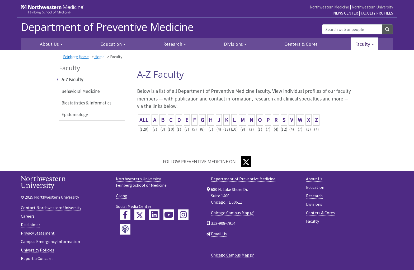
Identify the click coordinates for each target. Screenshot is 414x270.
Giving (121, 195)
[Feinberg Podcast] (125, 229)
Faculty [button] (362, 44)
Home (100, 56)
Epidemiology (75, 114)
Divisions (314, 204)
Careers (28, 216)
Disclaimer (30, 224)
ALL (143, 119)
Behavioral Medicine (81, 91)
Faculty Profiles (377, 13)
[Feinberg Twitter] (139, 214)
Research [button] (172, 44)
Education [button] (111, 44)
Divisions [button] (233, 44)
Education (315, 187)
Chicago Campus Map (230, 212)
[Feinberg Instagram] (183, 214)
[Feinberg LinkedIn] (154, 214)
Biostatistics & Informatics (86, 103)
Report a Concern (37, 258)
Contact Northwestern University (51, 207)
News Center (345, 13)
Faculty (312, 221)
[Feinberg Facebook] (125, 214)
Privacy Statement (38, 233)
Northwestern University (372, 7)
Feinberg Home (76, 56)
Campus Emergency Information (50, 241)
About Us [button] (49, 44)
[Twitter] (246, 161)
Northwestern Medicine (329, 7)
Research (314, 195)
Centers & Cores (301, 44)
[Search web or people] (352, 29)
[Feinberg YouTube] (168, 214)
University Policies (37, 250)
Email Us (219, 233)
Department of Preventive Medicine (107, 27)
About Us (314, 178)
